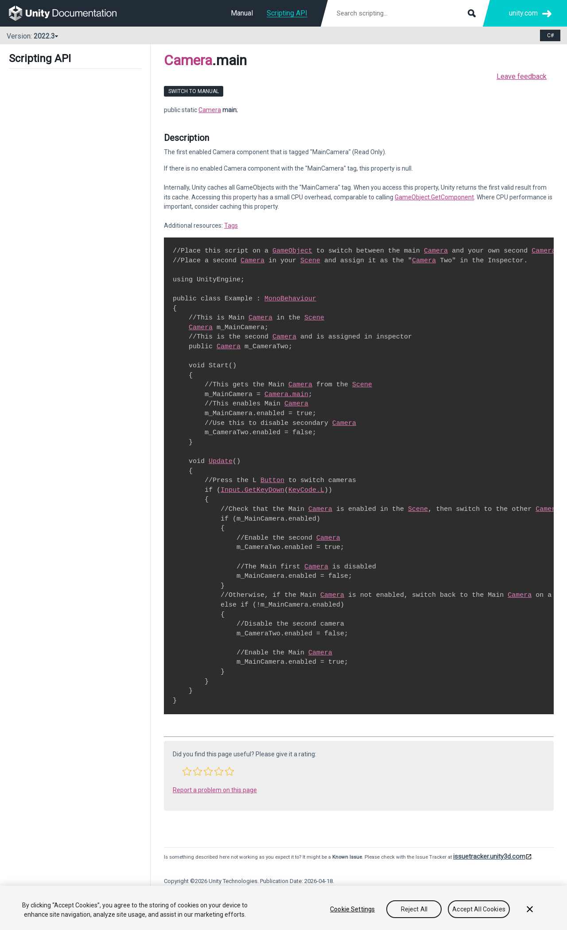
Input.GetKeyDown (252, 490)
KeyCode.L (306, 490)
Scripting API (287, 13)
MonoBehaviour (290, 298)
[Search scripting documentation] (405, 13)
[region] (283, 908)
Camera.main (286, 394)
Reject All (414, 909)
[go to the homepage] (69, 13)
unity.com (523, 13)
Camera (188, 60)
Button (272, 480)
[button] (187, 771)
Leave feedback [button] (522, 76)
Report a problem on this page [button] (215, 790)
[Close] (529, 909)
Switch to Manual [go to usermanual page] (193, 91)
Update (221, 461)
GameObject (292, 250)
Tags (231, 225)
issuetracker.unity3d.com (489, 856)
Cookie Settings (352, 909)
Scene (310, 260)
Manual (242, 13)
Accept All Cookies (478, 909)
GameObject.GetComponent (434, 197)
